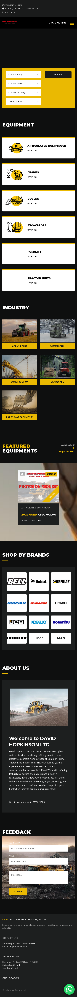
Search (58, 75)
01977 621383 (10, 12)
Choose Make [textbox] (15, 83)
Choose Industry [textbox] (16, 92)
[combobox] (23, 74)
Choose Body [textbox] (15, 74)
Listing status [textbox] (15, 101)
